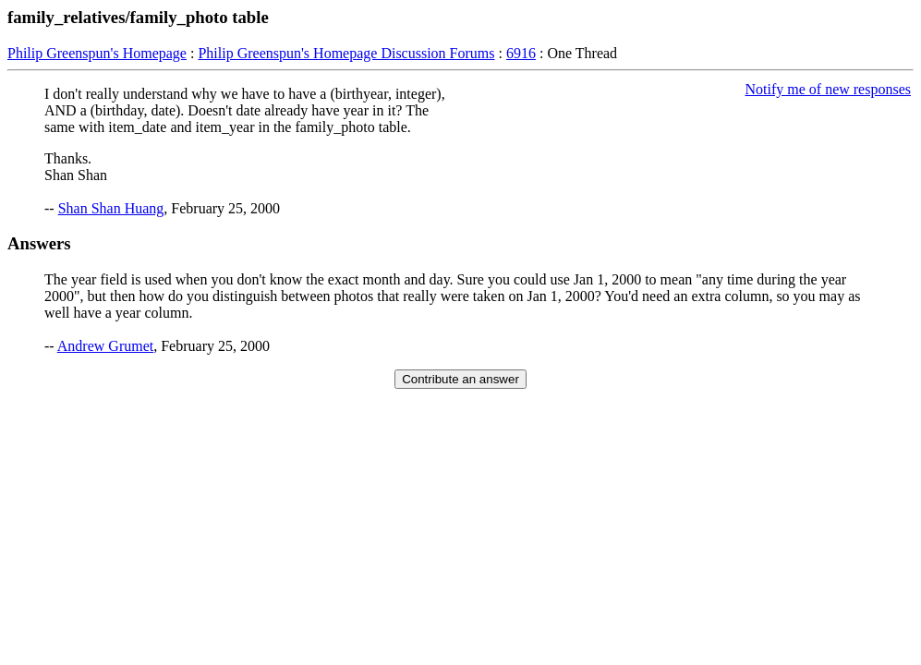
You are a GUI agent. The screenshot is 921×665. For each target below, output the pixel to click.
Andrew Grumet (105, 346)
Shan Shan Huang (111, 208)
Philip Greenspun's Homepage (97, 53)
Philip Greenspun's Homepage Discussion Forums (346, 53)
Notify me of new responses (828, 89)
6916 (521, 53)
